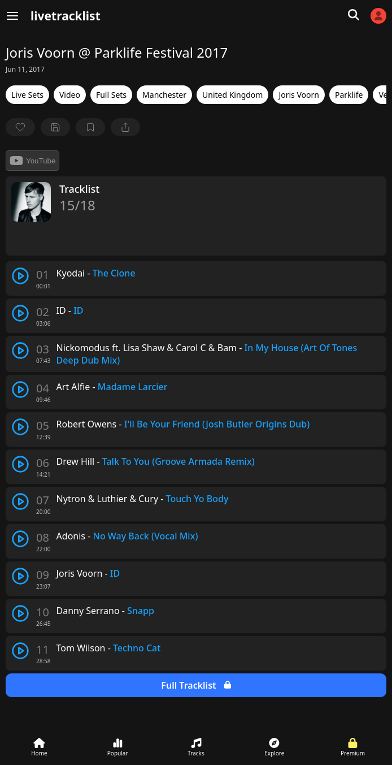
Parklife (349, 94)
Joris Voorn (298, 94)
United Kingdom (232, 94)
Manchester (164, 94)
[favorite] (20, 127)
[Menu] (12, 15)
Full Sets (111, 94)
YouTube (32, 160)
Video (69, 94)
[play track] (20, 276)
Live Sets (27, 94)
